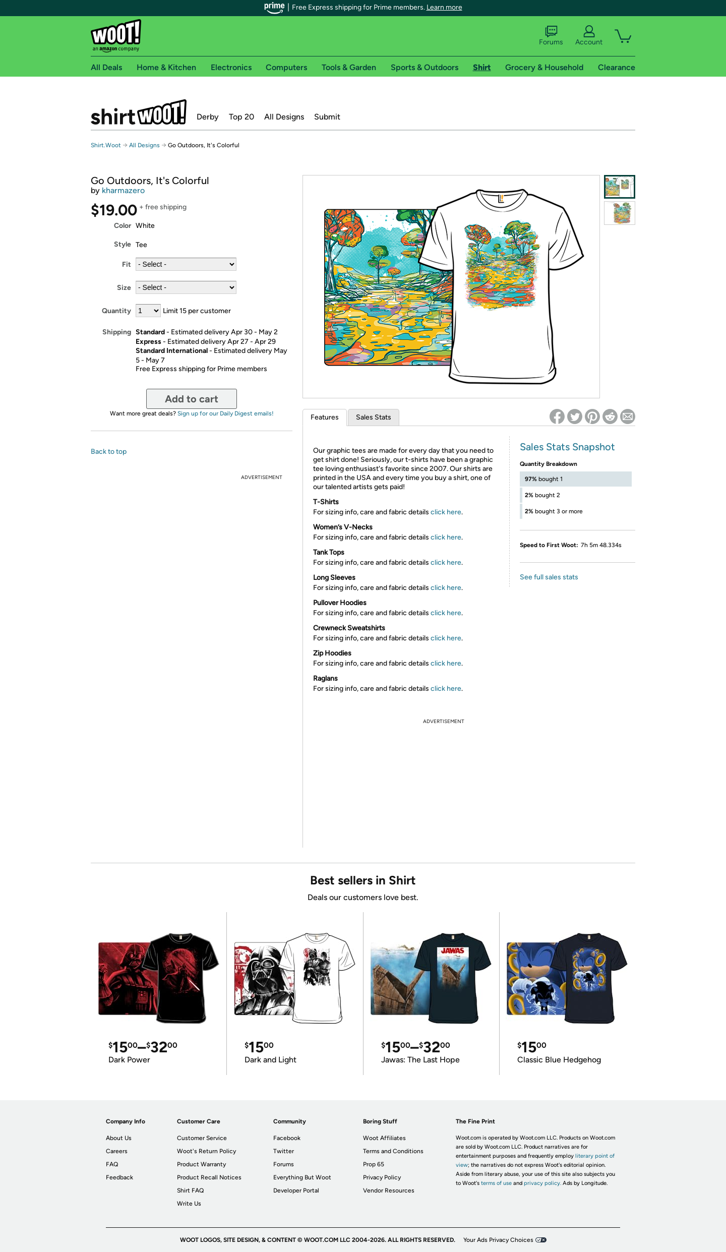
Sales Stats (373, 417)
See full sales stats (549, 577)
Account (588, 35)
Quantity (116, 311)
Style (122, 244)
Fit (126, 264)
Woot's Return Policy (206, 1151)
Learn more (444, 7)
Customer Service (202, 1138)
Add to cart (191, 399)
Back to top (109, 451)
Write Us (189, 1203)
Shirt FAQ (190, 1190)
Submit (327, 117)
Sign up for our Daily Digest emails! (225, 413)
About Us (119, 1138)
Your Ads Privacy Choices (498, 1239)
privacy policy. (542, 1183)
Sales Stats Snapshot (567, 447)
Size (124, 287)
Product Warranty (201, 1164)
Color (122, 225)
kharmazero (123, 190)
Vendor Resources (388, 1190)
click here (446, 512)
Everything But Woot (302, 1177)
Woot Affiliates (384, 1138)
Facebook (286, 1138)
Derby (208, 117)
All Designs (284, 117)
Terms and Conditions (393, 1151)
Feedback (119, 1177)
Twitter (283, 1151)
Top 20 (241, 117)
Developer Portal (296, 1190)
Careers (117, 1151)
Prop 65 (373, 1164)
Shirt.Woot (139, 112)
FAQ (112, 1164)
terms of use (496, 1183)
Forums (551, 35)
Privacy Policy (382, 1177)
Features (325, 417)
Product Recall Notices (209, 1177)
